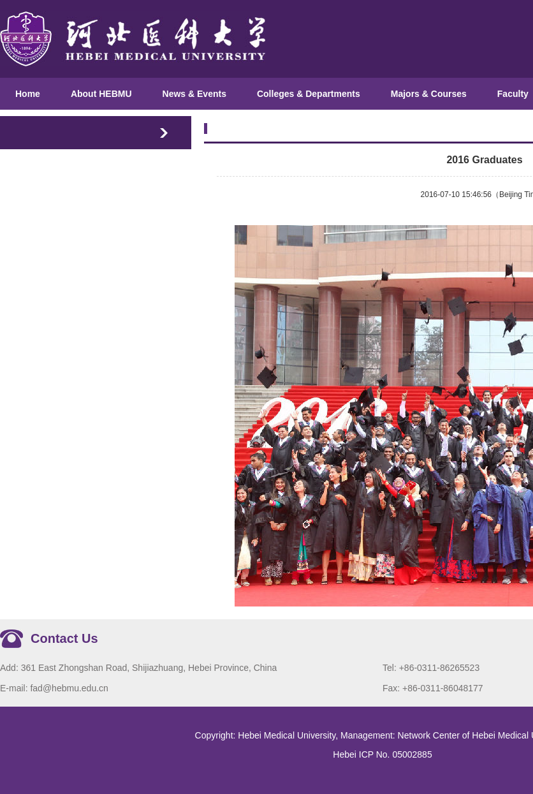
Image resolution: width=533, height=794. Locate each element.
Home (27, 94)
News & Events (194, 94)
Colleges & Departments (308, 94)
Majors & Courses (429, 94)
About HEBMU (101, 94)
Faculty (513, 94)
